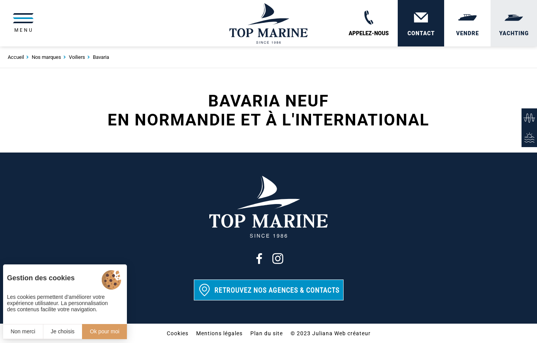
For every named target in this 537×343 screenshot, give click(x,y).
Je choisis (62, 331)
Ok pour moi (104, 331)
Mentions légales (219, 333)
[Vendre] (467, 23)
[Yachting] (514, 23)
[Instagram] (277, 258)
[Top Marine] (268, 23)
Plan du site (266, 333)
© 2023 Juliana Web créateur (331, 333)
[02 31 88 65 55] (369, 23)
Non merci (22, 331)
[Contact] (421, 23)
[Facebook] (259, 258)
